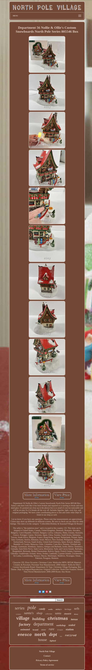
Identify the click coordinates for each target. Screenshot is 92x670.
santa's (28, 613)
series (20, 608)
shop (40, 613)
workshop (61, 625)
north (40, 634)
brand (35, 630)
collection (48, 614)
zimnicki (67, 614)
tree (61, 636)
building (38, 619)
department (43, 624)
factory (25, 624)
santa (58, 613)
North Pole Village (47, 651)
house (42, 640)
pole (31, 607)
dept (53, 634)
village (22, 618)
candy (42, 608)
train (60, 630)
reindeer (18, 614)
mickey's (59, 609)
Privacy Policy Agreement (47, 660)
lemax (74, 619)
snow (43, 629)
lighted (53, 641)
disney (76, 614)
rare (51, 629)
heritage (68, 609)
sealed (71, 625)
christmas (58, 618)
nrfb (76, 608)
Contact (47, 656)
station (70, 629)
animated (25, 629)
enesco (25, 635)
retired (70, 635)
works (50, 609)
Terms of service (47, 665)
